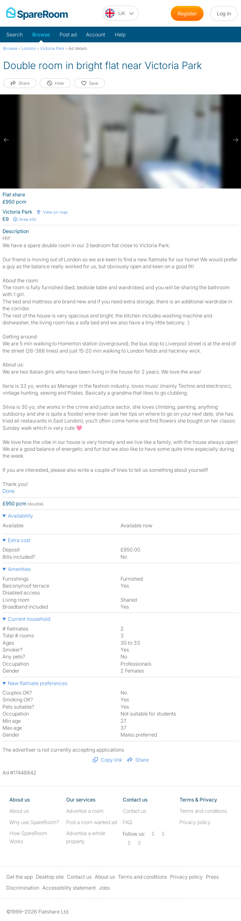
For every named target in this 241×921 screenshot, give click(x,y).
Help (120, 34)
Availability (20, 516)
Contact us (134, 811)
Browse (41, 34)
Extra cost (19, 540)
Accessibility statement (69, 888)
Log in (224, 13)
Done (8, 491)
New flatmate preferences (37, 683)
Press (212, 877)
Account (95, 34)
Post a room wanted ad (91, 822)
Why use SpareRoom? (34, 822)
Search (14, 34)
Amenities (19, 569)
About (19, 811)
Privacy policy (195, 822)
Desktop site (50, 877)
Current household (29, 619)
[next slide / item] (234, 140)
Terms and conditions (203, 811)
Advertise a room (85, 811)
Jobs (104, 888)
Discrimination (22, 888)
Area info (24, 219)
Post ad (68, 34)
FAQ (127, 822)
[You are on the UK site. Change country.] (120, 13)
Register (187, 13)
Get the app (19, 877)
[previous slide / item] (6, 140)
